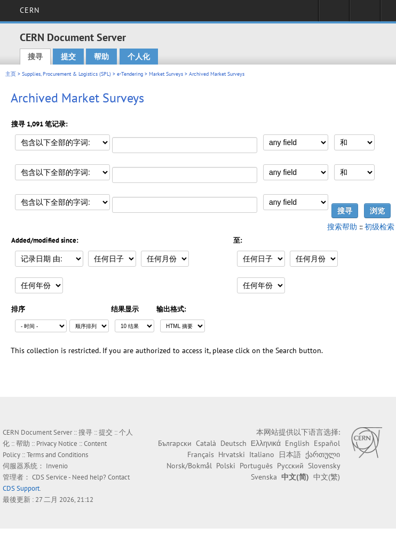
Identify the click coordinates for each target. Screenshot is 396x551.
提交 (68, 56)
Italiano (261, 454)
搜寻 (35, 56)
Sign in (334, 14)
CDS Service (49, 477)
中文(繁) (326, 477)
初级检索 (379, 226)
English (297, 443)
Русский (290, 465)
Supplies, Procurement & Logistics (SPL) (66, 73)
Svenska (264, 477)
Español (327, 443)
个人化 (139, 56)
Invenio (57, 465)
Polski (225, 465)
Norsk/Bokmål (189, 465)
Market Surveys (166, 73)
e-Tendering (130, 73)
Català (206, 443)
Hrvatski (231, 454)
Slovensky (324, 465)
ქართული (322, 454)
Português (256, 465)
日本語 (290, 454)
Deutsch (233, 443)
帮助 (101, 56)
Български (175, 443)
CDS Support (21, 488)
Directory (365, 14)
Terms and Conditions (57, 454)
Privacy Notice (56, 443)
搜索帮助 (342, 226)
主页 (10, 73)
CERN (29, 10)
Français (200, 454)
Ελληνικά (266, 443)
